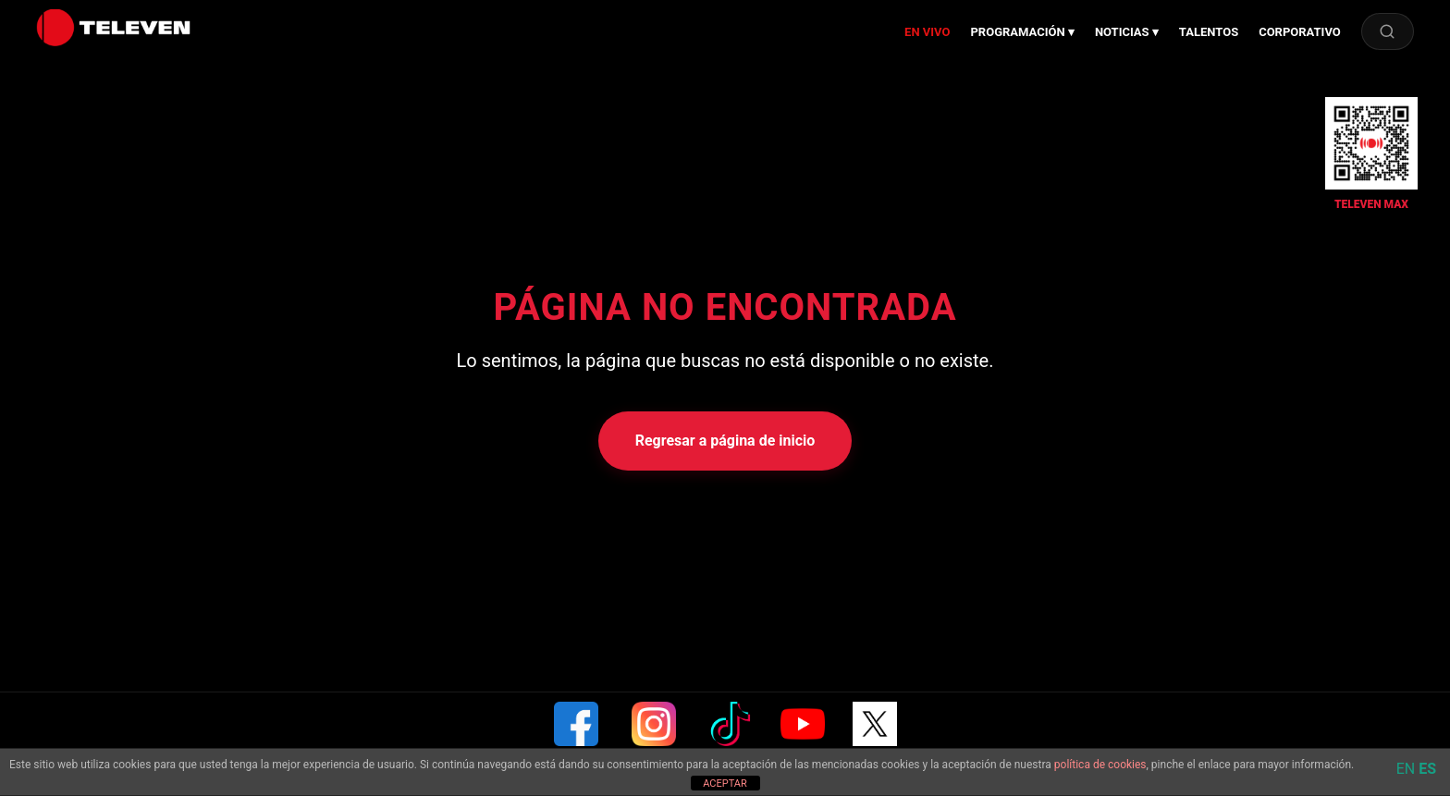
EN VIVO (927, 32)
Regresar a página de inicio (725, 440)
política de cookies (1100, 764)
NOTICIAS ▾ (1127, 32)
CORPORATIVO (1300, 32)
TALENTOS (1208, 32)
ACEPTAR (725, 784)
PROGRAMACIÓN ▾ (1022, 32)
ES (1427, 769)
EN (1406, 769)
